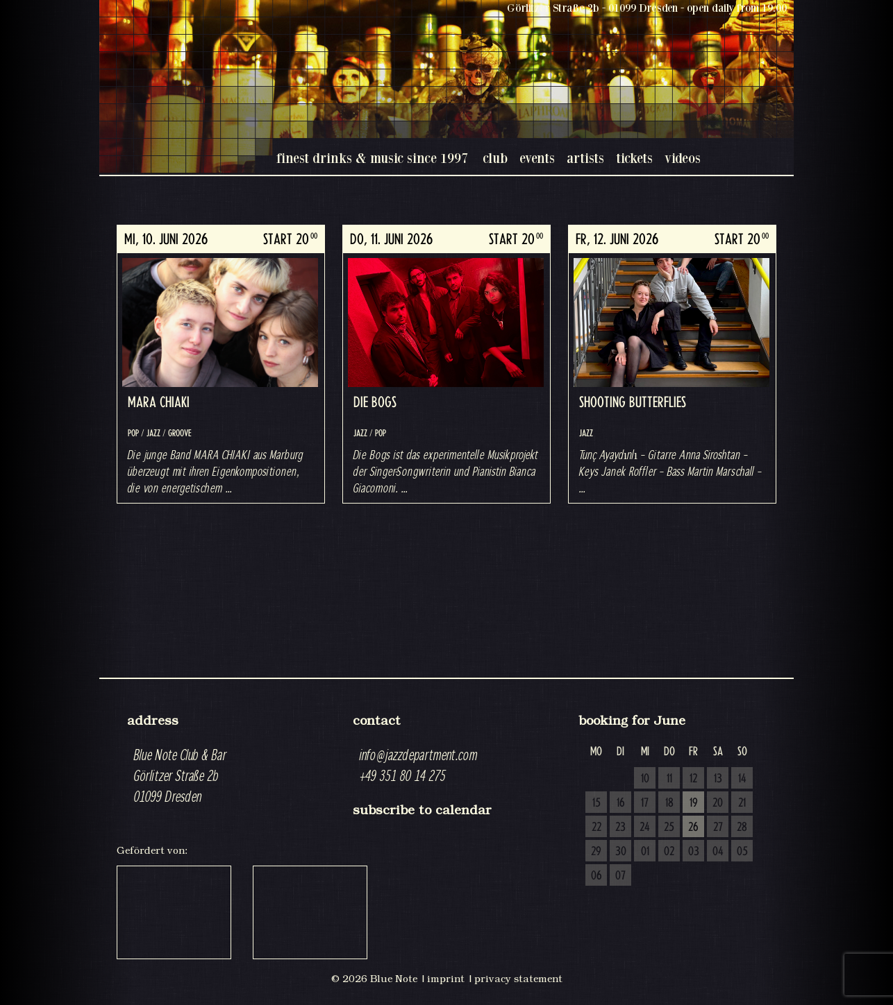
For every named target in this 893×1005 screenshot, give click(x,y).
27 (718, 827)
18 (669, 803)
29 (596, 851)
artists (585, 158)
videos (683, 158)
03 (693, 851)
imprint (446, 978)
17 (645, 803)
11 (669, 779)
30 (620, 851)
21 (742, 803)
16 (621, 803)
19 (694, 803)
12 (693, 779)
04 (718, 851)
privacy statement (518, 978)
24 (645, 827)
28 (742, 827)
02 (669, 851)
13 (718, 779)
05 (742, 851)
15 (596, 803)
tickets (634, 158)
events (537, 158)
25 (669, 827)
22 (596, 827)
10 (645, 779)
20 (717, 803)
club (495, 158)
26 (693, 827)
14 (742, 779)
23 (620, 827)
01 (645, 851)
